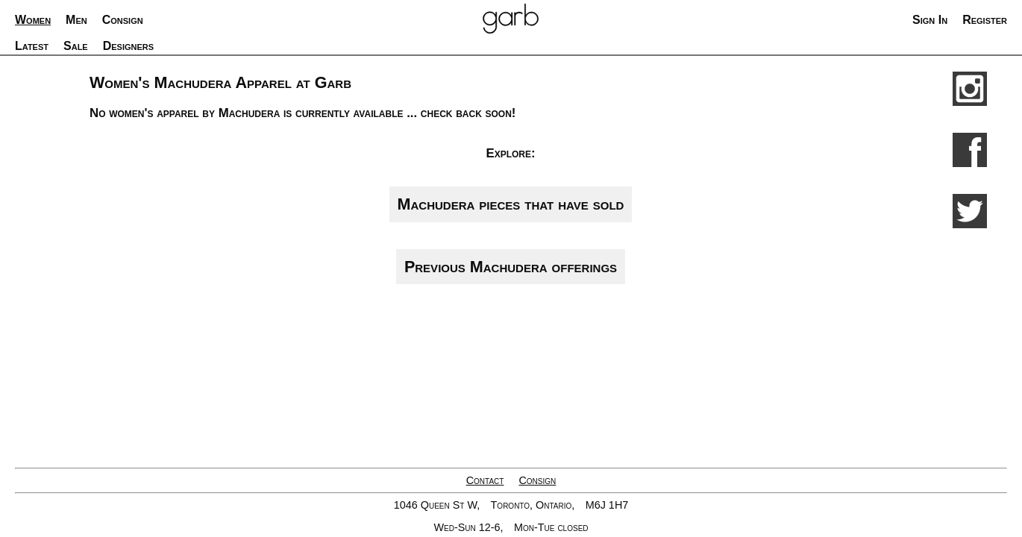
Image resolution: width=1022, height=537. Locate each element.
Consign (537, 480)
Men (76, 19)
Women (33, 19)
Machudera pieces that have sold (511, 204)
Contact (485, 480)
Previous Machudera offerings (510, 266)
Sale (75, 46)
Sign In (929, 19)
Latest (31, 46)
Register (984, 19)
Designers (128, 46)
